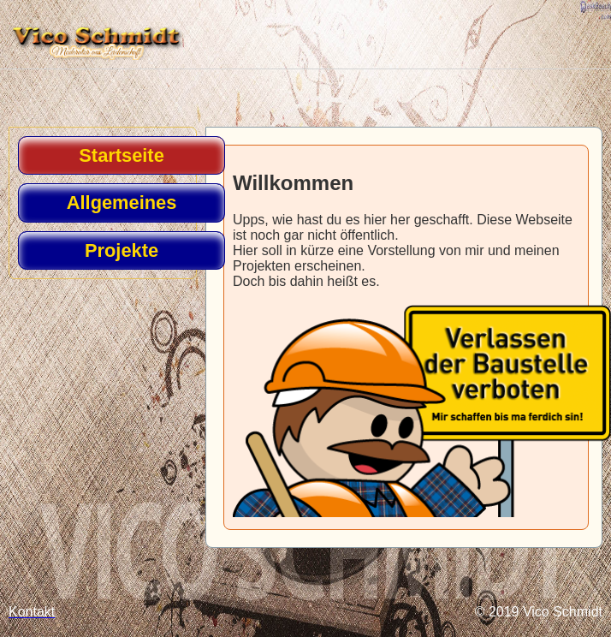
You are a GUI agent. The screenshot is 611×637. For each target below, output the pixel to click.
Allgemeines (122, 202)
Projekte (121, 250)
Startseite (121, 155)
